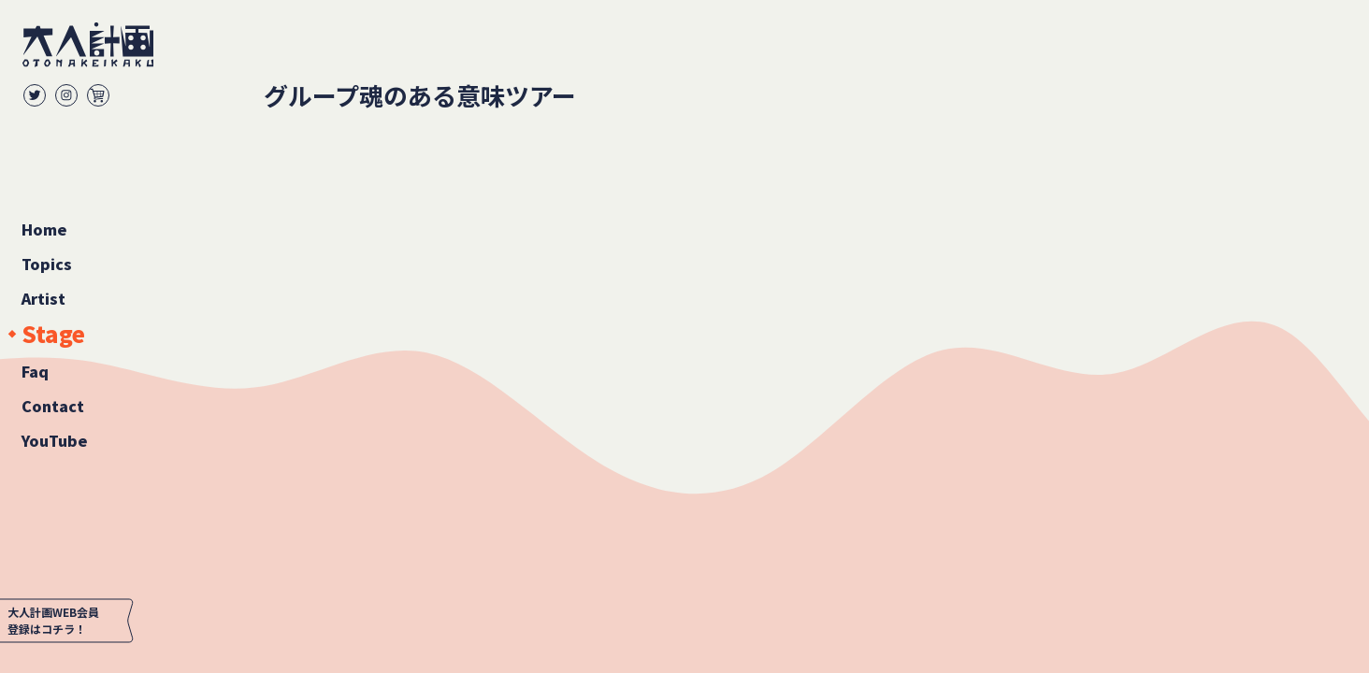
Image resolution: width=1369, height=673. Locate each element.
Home (44, 229)
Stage (53, 334)
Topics (47, 263)
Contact (53, 405)
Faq (35, 371)
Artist (43, 298)
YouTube (55, 440)
